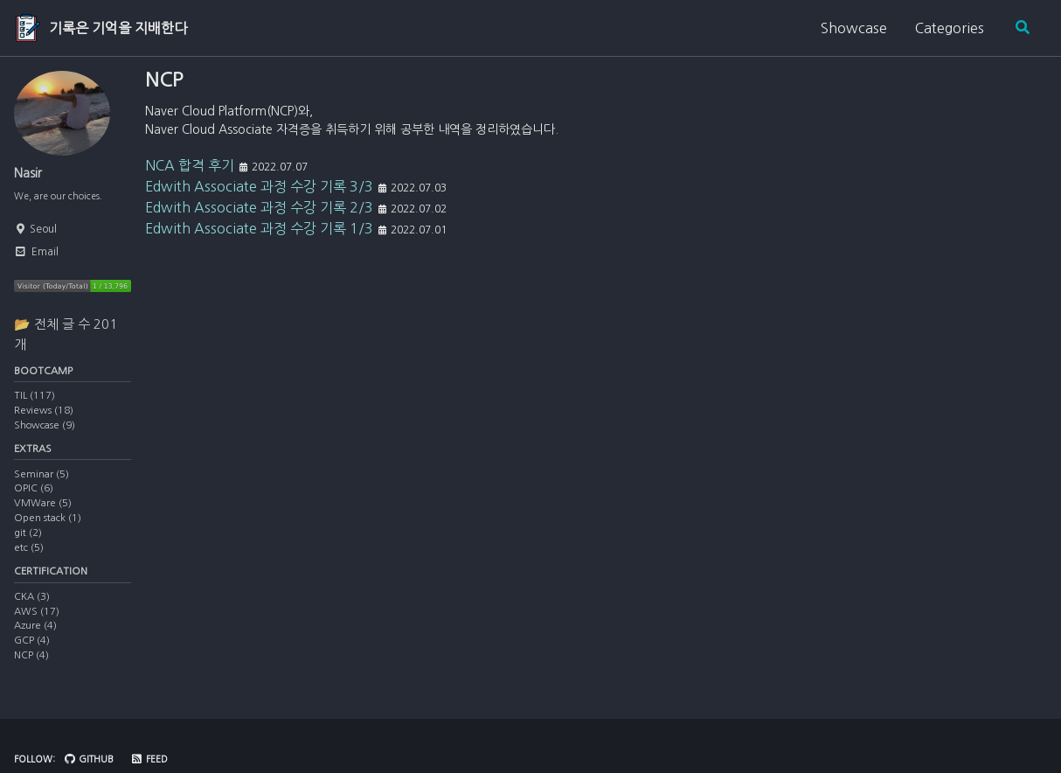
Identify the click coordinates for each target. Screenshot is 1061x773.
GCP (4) (32, 652)
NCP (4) (31, 667)
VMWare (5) (43, 512)
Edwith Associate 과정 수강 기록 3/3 (259, 198)
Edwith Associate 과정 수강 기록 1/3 (259, 240)
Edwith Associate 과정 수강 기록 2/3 (259, 219)
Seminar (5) (41, 483)
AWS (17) (36, 623)
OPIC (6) (33, 497)
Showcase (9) (44, 432)
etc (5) (29, 557)
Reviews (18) (43, 417)
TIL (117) (34, 402)
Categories (946, 28)
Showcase (850, 28)
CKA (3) (32, 608)
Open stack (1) (47, 527)
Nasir (30, 173)
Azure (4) (35, 637)
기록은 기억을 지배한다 (118, 28)
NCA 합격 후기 (189, 178)
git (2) (28, 542)
